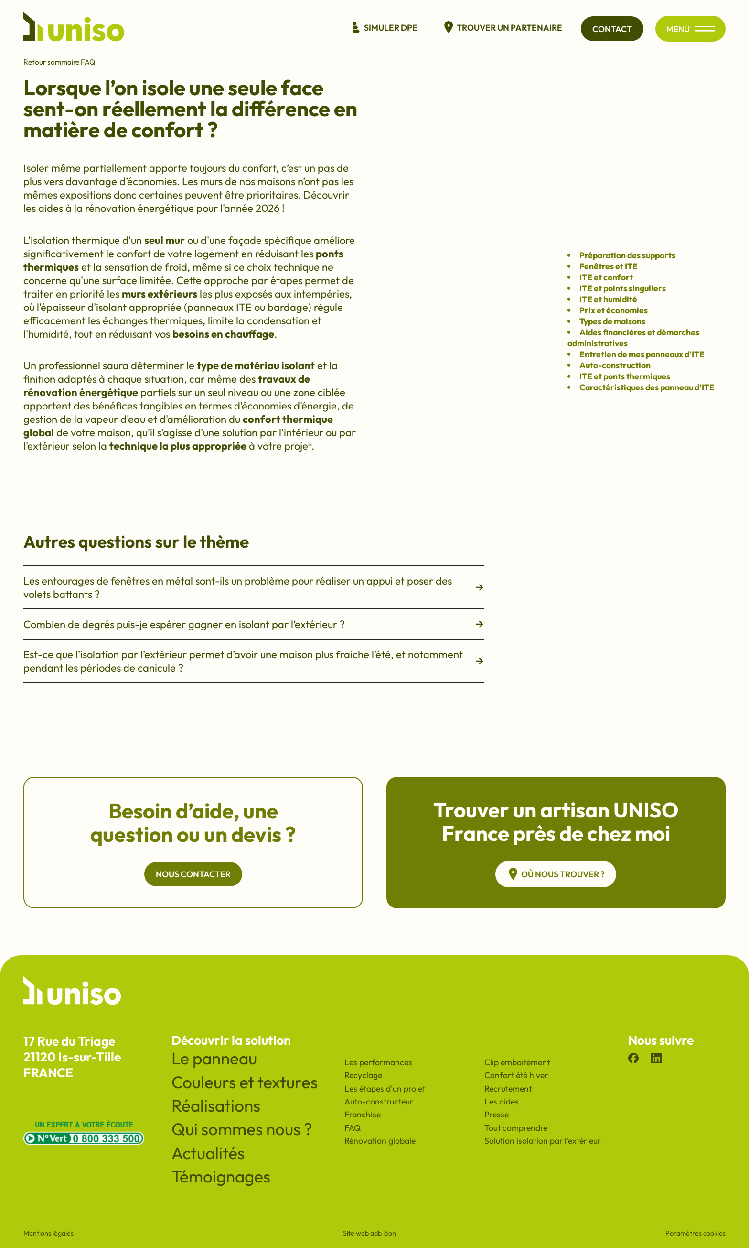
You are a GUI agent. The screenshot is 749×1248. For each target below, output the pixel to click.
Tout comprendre (515, 1127)
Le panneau (214, 1058)
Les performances (378, 1062)
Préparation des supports (627, 255)
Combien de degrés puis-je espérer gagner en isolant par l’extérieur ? (253, 624)
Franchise (362, 1114)
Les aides (501, 1101)
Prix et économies (613, 310)
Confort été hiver (516, 1075)
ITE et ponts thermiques (624, 376)
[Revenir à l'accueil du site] (73, 29)
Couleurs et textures (244, 1082)
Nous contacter (193, 874)
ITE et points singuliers (622, 288)
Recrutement (508, 1088)
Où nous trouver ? (556, 874)
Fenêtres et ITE (608, 266)
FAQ (352, 1127)
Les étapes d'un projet (384, 1088)
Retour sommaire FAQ (59, 61)
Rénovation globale (380, 1140)
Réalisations (215, 1105)
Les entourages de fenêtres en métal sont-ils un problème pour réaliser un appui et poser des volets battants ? (253, 587)
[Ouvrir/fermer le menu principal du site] (704, 28)
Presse (496, 1114)
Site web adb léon (369, 1233)
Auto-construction (615, 365)
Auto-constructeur (378, 1101)
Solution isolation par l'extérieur (542, 1140)
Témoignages (220, 1176)
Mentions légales (48, 1233)
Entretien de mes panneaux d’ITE (642, 354)
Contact (610, 28)
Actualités (208, 1152)
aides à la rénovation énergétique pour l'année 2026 (158, 208)
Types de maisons (612, 321)
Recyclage (363, 1075)
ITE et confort (606, 277)
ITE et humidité (608, 299)
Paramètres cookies (695, 1233)
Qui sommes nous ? (241, 1128)
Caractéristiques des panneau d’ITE (647, 387)
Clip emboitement (517, 1062)
